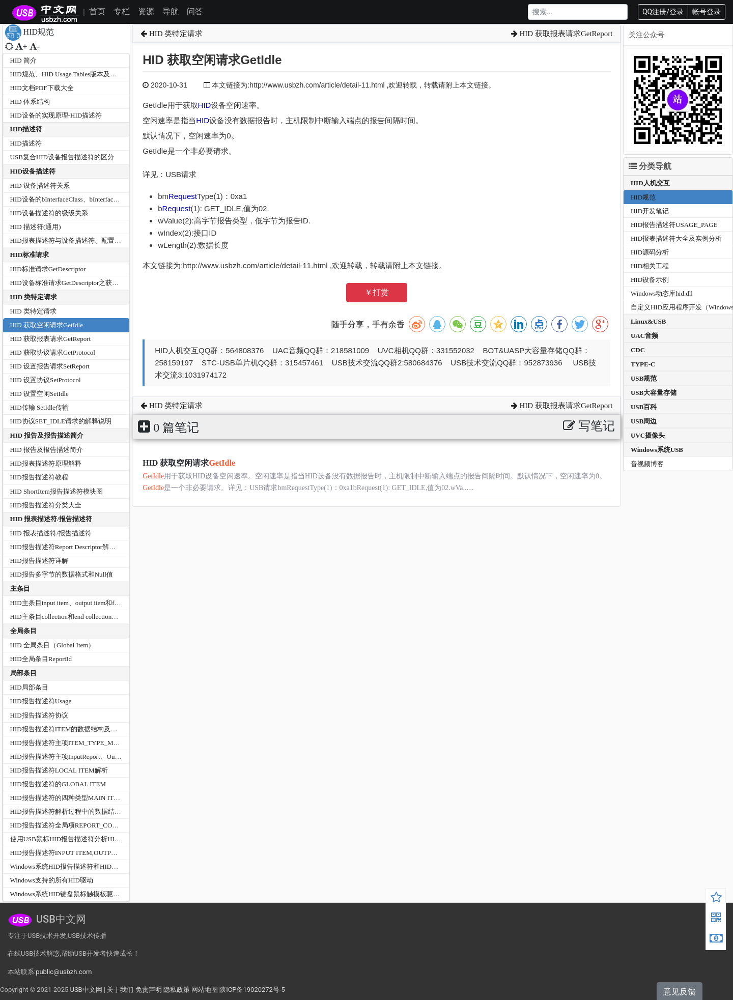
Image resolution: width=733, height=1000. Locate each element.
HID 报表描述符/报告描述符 (51, 519)
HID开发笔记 (650, 211)
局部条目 (23, 673)
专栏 (122, 11)
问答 (195, 11)
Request (182, 196)
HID (204, 105)
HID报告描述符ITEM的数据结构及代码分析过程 (80, 729)
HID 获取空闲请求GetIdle (46, 325)
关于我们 (120, 989)
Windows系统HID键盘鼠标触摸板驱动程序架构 (78, 894)
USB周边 (644, 421)
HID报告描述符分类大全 (45, 505)
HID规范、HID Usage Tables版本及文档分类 (73, 74)
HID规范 (643, 197)
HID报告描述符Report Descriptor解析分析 (69, 547)
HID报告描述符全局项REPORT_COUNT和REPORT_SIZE (92, 825)
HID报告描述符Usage (41, 701)
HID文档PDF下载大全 (42, 88)
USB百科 (644, 407)
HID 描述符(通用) (35, 227)
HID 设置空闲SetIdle (39, 393)
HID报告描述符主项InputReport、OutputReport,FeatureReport (96, 756)
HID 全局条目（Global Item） (52, 645)
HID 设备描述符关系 (40, 185)
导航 (170, 11)
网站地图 (204, 989)
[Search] (578, 12)
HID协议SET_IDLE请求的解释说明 (60, 421)
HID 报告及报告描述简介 (47, 435)
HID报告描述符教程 (39, 477)
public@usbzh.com (64, 972)
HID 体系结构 (30, 101)
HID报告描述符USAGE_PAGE (674, 224)
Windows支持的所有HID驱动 (51, 880)
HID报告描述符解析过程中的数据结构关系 (72, 811)
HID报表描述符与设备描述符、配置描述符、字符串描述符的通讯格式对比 (118, 240)
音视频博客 (647, 464)
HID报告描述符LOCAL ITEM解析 (59, 770)
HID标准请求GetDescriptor (48, 269)
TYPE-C (643, 364)
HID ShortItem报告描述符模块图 (56, 491)
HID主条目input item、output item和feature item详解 (83, 603)
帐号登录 (706, 12)
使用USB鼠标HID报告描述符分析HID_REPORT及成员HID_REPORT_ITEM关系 (125, 839)
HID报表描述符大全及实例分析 (676, 238)
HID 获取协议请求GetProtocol (52, 352)
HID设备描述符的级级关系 (49, 213)
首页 (97, 11)
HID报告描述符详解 (39, 560)
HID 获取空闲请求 (189, 463)
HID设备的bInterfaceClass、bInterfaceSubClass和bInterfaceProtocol (103, 199)
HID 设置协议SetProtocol (45, 380)
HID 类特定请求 (34, 297)
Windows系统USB (657, 449)
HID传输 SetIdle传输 (39, 407)
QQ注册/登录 (663, 12)
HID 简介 (23, 60)
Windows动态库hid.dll (662, 293)
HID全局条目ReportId (41, 659)
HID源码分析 (650, 252)
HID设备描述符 (33, 171)
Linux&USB (648, 321)
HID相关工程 (650, 266)
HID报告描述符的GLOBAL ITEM (58, 784)
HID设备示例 (650, 279)
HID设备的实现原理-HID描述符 (56, 115)
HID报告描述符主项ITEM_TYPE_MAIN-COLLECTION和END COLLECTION (121, 743)
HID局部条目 (29, 687)
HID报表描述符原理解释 (45, 463)
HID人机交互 (650, 183)
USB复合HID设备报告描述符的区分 (62, 157)
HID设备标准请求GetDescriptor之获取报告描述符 (81, 283)
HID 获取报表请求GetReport (50, 338)
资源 (146, 11)
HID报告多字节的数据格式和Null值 (61, 574)
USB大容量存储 (653, 392)
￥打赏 (376, 292)
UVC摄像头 (648, 435)
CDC (638, 350)
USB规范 (644, 378)
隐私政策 (176, 989)
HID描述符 (26, 129)
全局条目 (23, 631)
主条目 (20, 588)
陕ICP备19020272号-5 (252, 989)
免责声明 (148, 989)
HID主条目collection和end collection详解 (67, 616)
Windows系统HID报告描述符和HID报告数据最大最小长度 (94, 866)
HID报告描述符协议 (39, 715)
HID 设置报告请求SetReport (50, 366)
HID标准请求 (29, 255)
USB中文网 (86, 989)
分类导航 (650, 166)
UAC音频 (644, 335)
